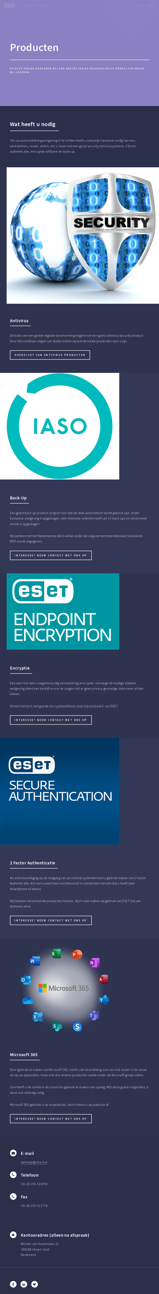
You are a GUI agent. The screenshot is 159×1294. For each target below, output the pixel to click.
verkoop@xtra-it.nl (34, 1162)
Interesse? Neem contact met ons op (50, 555)
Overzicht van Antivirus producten (50, 355)
